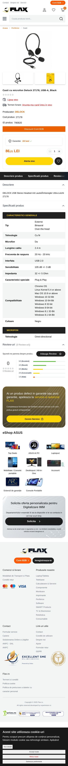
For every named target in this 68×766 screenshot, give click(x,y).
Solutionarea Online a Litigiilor (16, 640)
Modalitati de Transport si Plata (16, 576)
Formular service (10, 632)
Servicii (23, 3)
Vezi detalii (8, 747)
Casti (25, 28)
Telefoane (40, 580)
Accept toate (34, 752)
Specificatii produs (38, 176)
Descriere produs (13, 176)
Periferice (15, 28)
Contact (6, 3)
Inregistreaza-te (43, 560)
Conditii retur (8, 580)
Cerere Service (34, 418)
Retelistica (40, 615)
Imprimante (41, 595)
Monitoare (40, 591)
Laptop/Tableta (42, 576)
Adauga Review (50, 353)
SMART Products (43, 607)
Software (40, 603)
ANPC (5, 647)
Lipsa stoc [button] (13, 99)
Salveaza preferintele (34, 761)
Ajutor (38, 643)
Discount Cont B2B (34, 129)
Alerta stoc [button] (29, 161)
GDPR (39, 651)
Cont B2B (57, 3)
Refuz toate (34, 757)
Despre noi (14, 3)
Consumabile (41, 619)
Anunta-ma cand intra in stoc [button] (37, 105)
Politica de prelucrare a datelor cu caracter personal (17, 689)
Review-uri (59, 176)
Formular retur (42, 647)
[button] (5, 18)
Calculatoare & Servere (46, 584)
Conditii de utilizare (44, 636)
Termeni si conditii (10, 679)
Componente (41, 587)
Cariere (6, 636)
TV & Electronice (43, 611)
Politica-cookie (9, 683)
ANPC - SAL (8, 643)
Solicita (34, 521)
